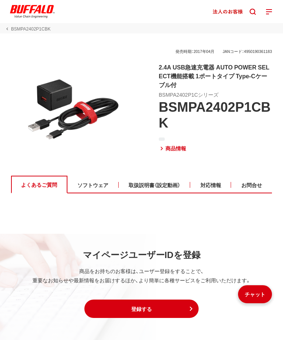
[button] (141, 309)
